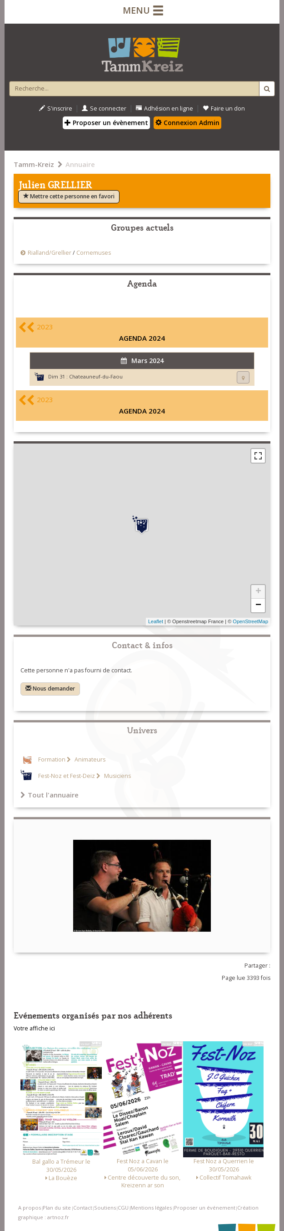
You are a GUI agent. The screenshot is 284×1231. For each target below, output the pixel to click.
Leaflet (155, 621)
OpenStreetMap (250, 621)
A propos (29, 1207)
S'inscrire (55, 108)
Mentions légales (151, 1207)
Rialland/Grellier (50, 253)
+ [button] (258, 592)
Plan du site (57, 1207)
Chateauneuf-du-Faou (96, 376)
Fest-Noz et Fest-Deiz (66, 776)
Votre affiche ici (34, 1028)
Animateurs (89, 759)
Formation (51, 759)
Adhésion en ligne (164, 108)
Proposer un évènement (106, 122)
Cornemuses (93, 253)
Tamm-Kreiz (34, 164)
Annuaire (80, 164)
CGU (123, 1207)
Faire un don (224, 108)
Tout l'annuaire (49, 794)
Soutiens (105, 1207)
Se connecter (104, 108)
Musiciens (117, 776)
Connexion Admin (187, 122)
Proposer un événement (204, 1207)
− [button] (258, 605)
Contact (82, 1207)
